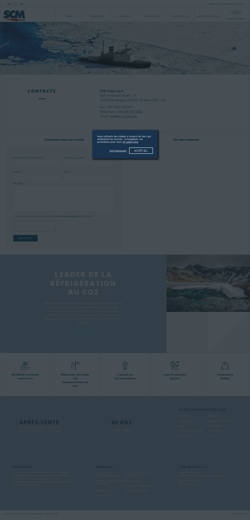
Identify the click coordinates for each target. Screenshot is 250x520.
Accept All (141, 150)
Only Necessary (118, 150)
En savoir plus (130, 141)
